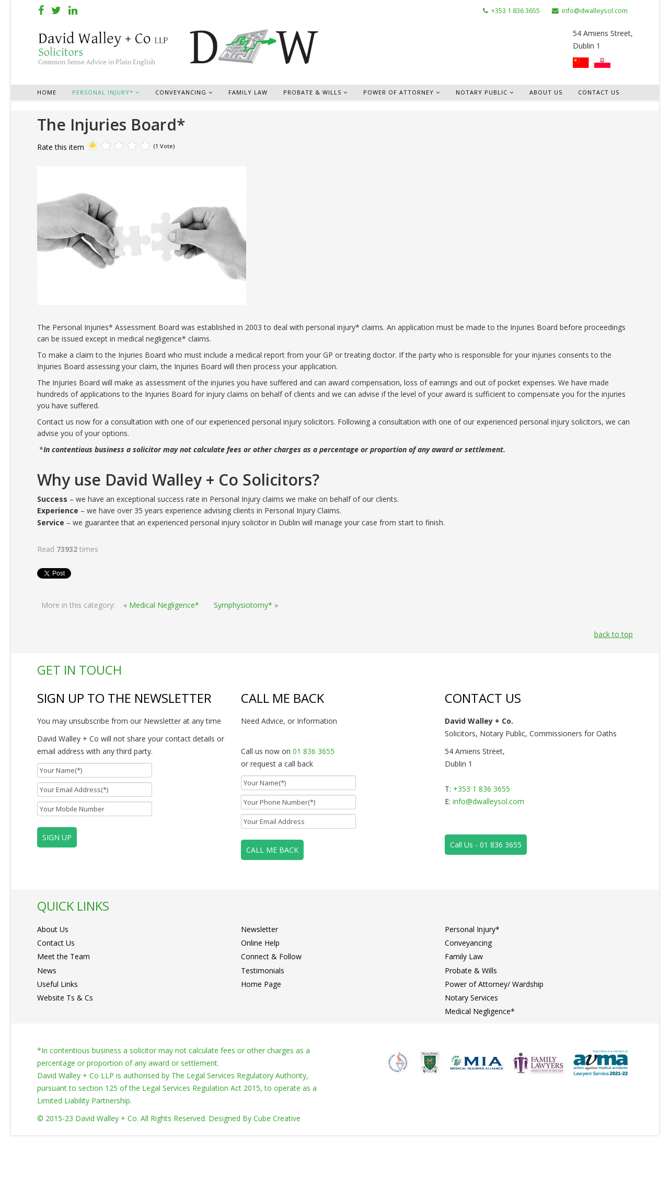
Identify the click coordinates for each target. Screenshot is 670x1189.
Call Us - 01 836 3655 (486, 845)
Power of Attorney (398, 92)
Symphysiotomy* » (246, 605)
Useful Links (57, 1018)
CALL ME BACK (272, 850)
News (46, 997)
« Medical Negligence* (161, 605)
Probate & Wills (312, 92)
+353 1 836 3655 (515, 10)
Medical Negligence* (480, 1061)
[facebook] (41, 10)
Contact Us (598, 92)
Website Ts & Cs (65, 1040)
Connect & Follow (271, 976)
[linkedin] (72, 10)
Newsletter (259, 933)
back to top (613, 634)
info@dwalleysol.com (595, 10)
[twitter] (56, 10)
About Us (545, 92)
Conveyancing (180, 92)
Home (46, 92)
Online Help (260, 954)
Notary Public (481, 92)
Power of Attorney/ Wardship (494, 1018)
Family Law (248, 92)
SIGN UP (57, 837)
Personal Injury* (102, 92)
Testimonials (262, 997)
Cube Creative (277, 1172)
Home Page (261, 1018)
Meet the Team (63, 976)
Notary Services (471, 1040)
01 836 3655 (313, 751)
